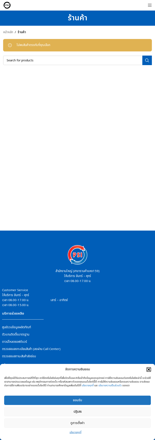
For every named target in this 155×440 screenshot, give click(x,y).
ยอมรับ (77, 400)
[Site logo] (7, 5)
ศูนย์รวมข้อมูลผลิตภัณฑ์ (16, 327)
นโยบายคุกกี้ (88, 385)
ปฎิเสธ (78, 411)
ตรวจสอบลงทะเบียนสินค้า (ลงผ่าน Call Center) (31, 349)
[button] (149, 369)
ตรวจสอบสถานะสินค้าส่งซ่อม (19, 356)
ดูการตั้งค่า (77, 423)
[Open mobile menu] (150, 5)
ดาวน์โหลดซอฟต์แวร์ (14, 341)
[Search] (77, 60)
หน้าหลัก (8, 32)
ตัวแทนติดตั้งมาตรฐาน (15, 334)
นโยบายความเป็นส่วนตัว (110, 385)
